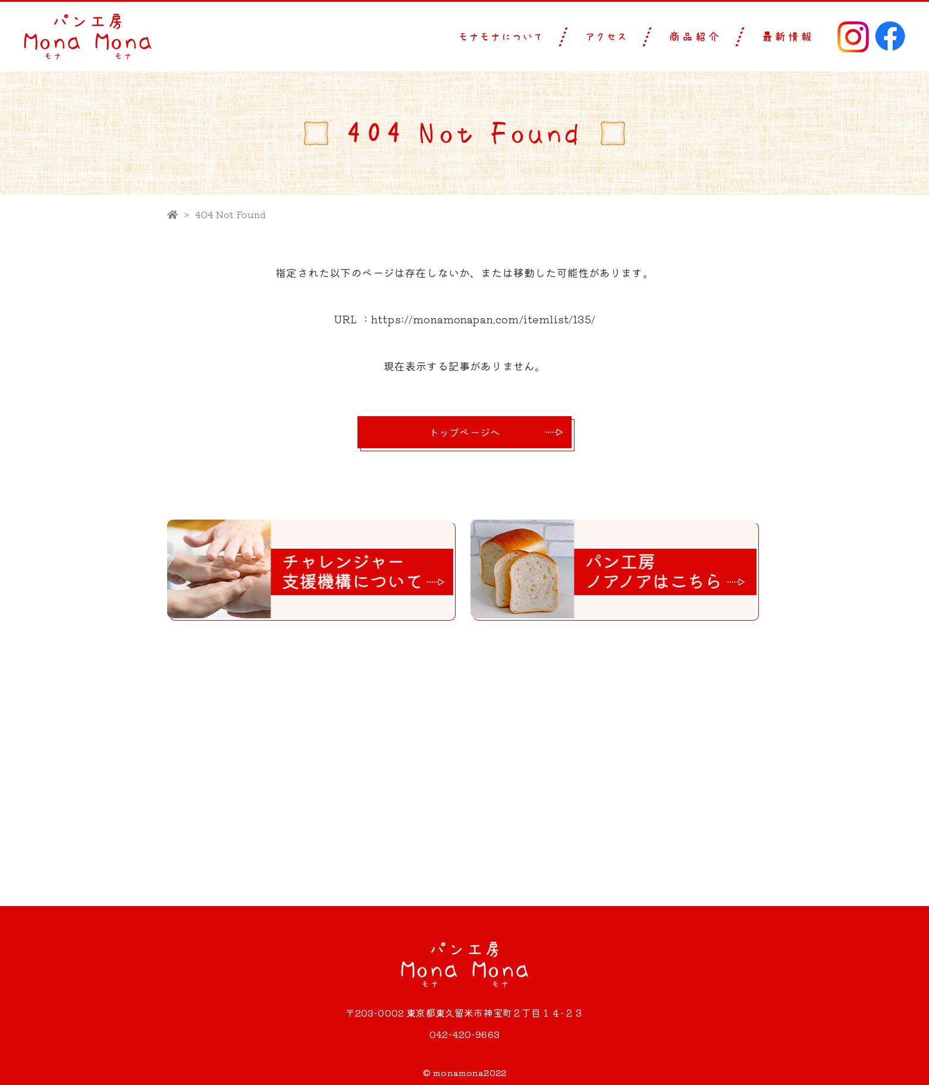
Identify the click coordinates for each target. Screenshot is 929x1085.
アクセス (606, 37)
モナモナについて (501, 37)
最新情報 (787, 37)
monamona (458, 1072)
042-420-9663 (464, 1034)
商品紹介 (694, 37)
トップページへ (464, 431)
